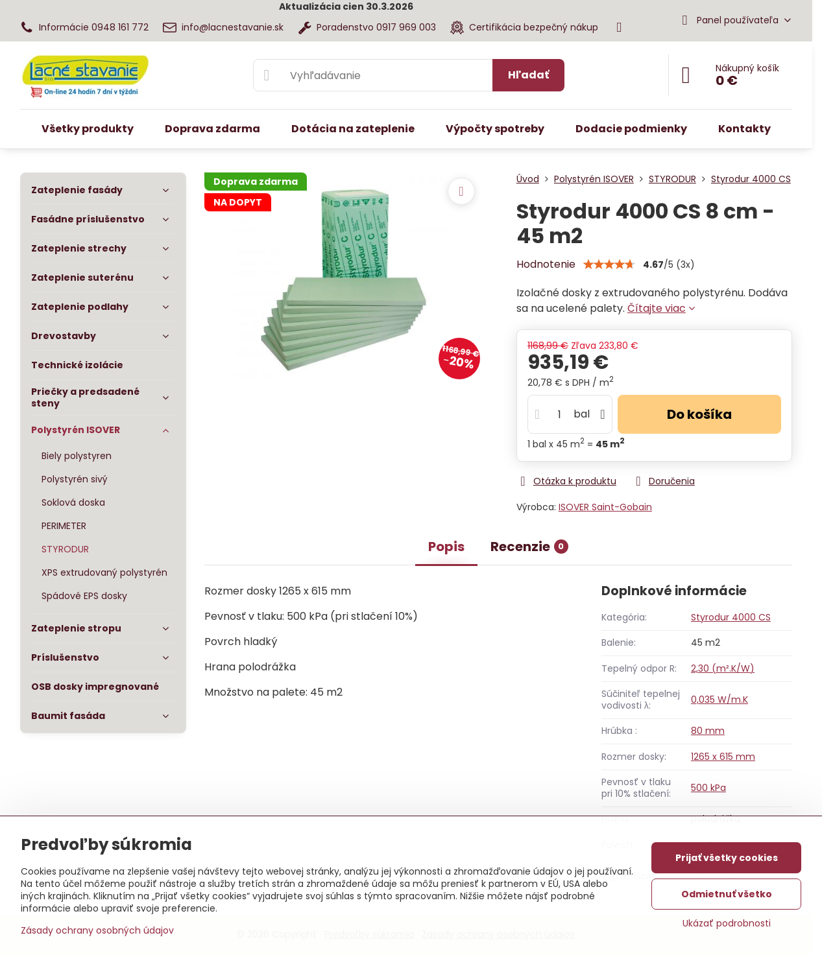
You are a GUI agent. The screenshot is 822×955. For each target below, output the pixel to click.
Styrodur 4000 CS (731, 617)
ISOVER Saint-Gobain (605, 507)
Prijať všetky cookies (726, 857)
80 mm (708, 730)
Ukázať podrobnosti (727, 923)
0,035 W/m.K (719, 699)
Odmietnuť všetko (726, 894)
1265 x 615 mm (723, 756)
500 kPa (708, 787)
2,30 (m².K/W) (723, 668)
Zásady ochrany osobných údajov (97, 930)
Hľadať (528, 74)
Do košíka (699, 414)
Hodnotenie (545, 264)
